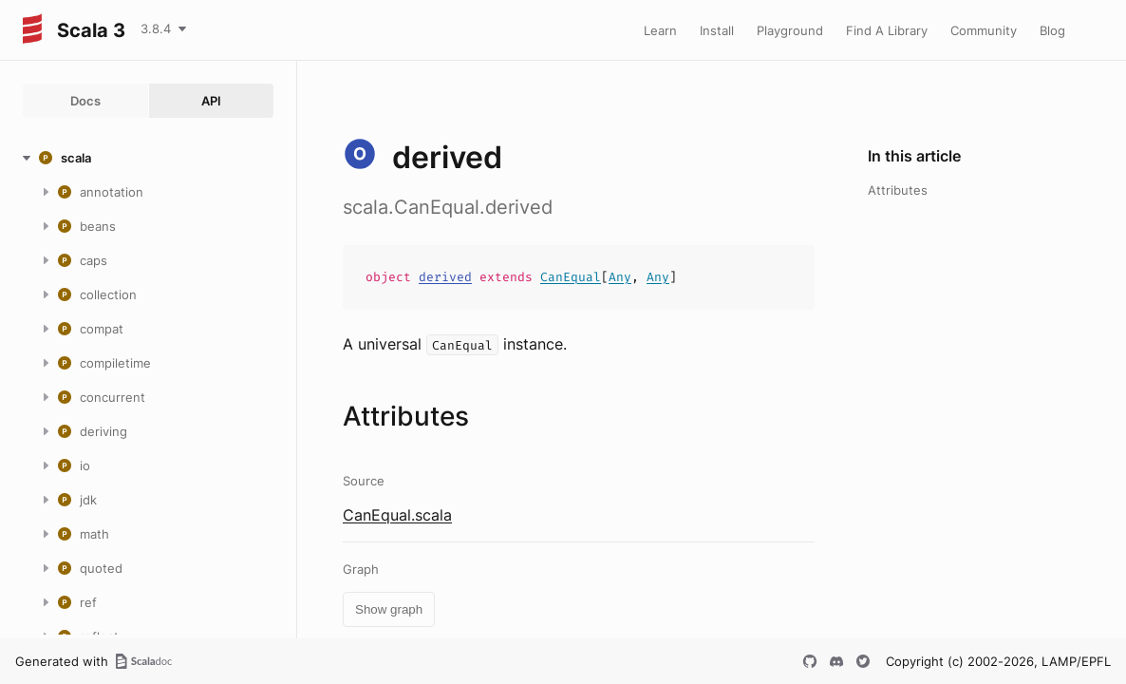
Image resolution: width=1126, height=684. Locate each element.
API (211, 100)
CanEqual (570, 277)
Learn (660, 30)
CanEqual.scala (397, 514)
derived (445, 277)
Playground (790, 30)
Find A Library (887, 30)
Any (620, 277)
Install (717, 30)
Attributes (898, 190)
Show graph (388, 609)
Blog (1052, 30)
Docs (85, 100)
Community (983, 30)
